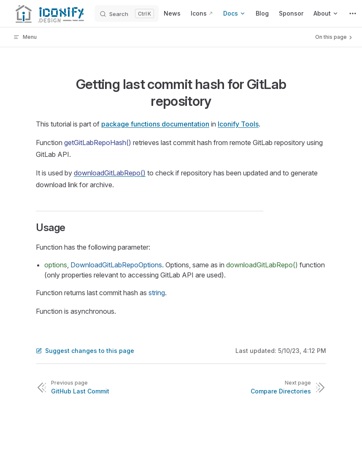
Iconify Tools (238, 124)
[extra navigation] (352, 13)
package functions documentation (155, 124)
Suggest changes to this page (85, 350)
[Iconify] (49, 13)
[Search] (127, 13)
